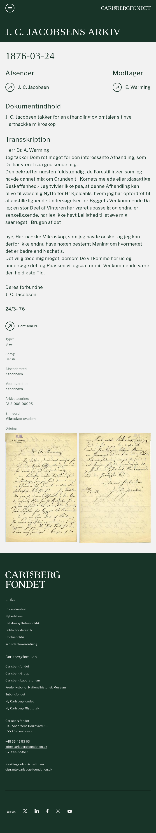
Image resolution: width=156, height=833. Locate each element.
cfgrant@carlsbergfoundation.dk (28, 769)
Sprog (10, 354)
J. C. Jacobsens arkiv (63, 31)
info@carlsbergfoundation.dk (26, 746)
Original (11, 428)
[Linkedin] (37, 812)
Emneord (12, 413)
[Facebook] (47, 812)
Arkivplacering (16, 398)
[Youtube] (70, 812)
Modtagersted (16, 384)
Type (9, 339)
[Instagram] (58, 812)
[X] (25, 812)
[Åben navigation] (9, 8)
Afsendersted (16, 369)
